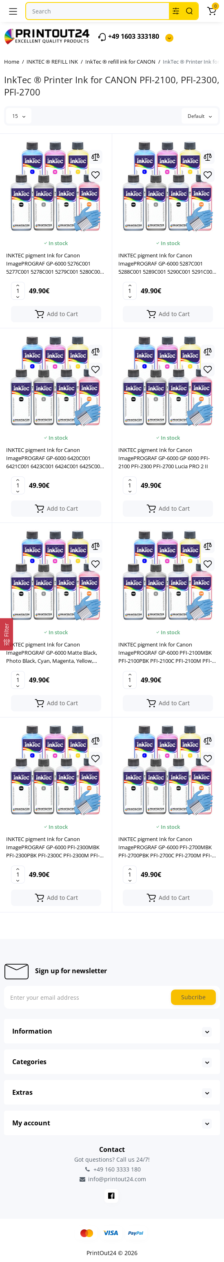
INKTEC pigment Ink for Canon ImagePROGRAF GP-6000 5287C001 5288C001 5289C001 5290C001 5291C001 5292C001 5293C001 (166, 264)
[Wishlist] (95, 175)
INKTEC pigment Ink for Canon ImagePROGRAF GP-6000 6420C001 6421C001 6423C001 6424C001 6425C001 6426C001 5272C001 (54, 458)
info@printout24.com (112, 1179)
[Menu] (13, 11)
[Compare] (95, 157)
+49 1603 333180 (128, 37)
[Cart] (211, 11)
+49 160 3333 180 (112, 1169)
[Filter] (6, 634)
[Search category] (175, 11)
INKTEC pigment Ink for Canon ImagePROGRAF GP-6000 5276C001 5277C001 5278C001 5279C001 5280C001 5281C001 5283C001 (54, 264)
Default (200, 116)
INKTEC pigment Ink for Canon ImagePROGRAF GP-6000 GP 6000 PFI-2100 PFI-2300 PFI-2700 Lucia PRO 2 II (164, 458)
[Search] (189, 11)
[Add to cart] (56, 314)
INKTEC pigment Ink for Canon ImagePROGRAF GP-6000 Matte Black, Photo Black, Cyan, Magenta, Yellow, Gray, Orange (51, 653)
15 (18, 116)
